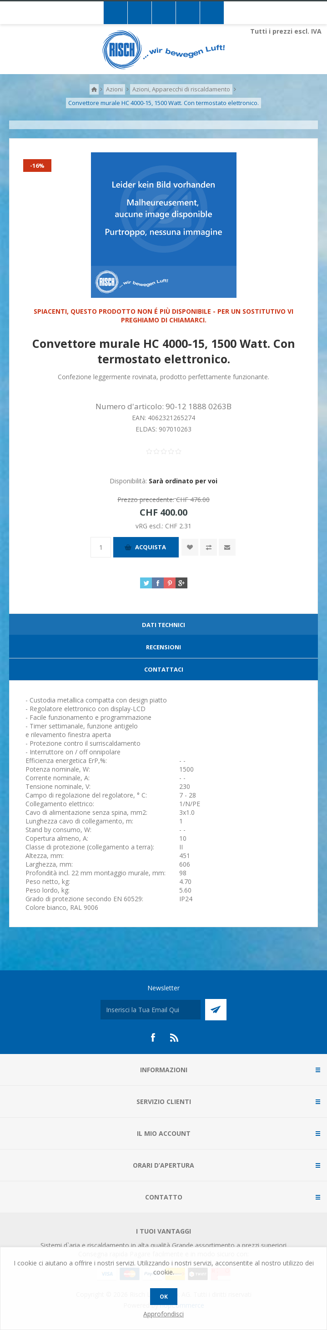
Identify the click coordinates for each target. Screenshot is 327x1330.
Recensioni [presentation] (163, 647)
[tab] (163, 625)
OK (164, 1296)
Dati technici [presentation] (163, 625)
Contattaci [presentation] (163, 669)
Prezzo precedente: (145, 499)
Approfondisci (163, 1314)
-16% (37, 165)
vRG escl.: (150, 526)
